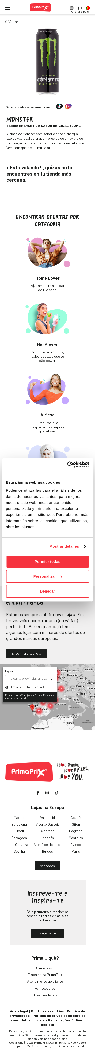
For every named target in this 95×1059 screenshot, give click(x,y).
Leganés (47, 837)
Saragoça (19, 837)
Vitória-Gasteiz (47, 824)
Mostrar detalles (64, 546)
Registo (47, 1024)
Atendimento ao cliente (45, 981)
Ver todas (47, 866)
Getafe (76, 817)
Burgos (47, 851)
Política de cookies (47, 1011)
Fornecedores (44, 988)
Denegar (47, 591)
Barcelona (19, 824)
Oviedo (75, 844)
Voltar (13, 21)
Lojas (9, 671)
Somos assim (45, 968)
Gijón (76, 824)
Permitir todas (47, 561)
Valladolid (47, 817)
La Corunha (19, 844)
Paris (76, 851)
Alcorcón (47, 831)
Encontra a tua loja (26, 653)
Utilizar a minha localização (25, 687)
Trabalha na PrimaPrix (45, 974)
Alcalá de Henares (47, 844)
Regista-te (47, 933)
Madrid (19, 817)
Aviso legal (19, 1011)
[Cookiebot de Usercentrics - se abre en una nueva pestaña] (67, 464)
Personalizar (47, 576)
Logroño (75, 831)
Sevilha (19, 851)
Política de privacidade (70, 1046)
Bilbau (19, 831)
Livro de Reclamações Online (58, 1020)
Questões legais (45, 995)
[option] (72, 7)
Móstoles (76, 837)
